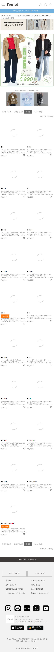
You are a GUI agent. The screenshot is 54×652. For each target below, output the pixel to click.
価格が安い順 (6, 112)
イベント (12, 16)
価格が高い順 (18, 112)
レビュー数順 (37, 112)
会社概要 (8, 580)
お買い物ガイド (10, 585)
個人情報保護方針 (37, 589)
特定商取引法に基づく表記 (14, 589)
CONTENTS (40, 574)
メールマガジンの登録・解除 (15, 593)
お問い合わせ (35, 585)
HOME (4, 16)
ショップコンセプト (38, 581)
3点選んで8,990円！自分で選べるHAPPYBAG (34, 16)
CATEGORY (14, 574)
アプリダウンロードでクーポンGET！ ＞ (27, 11)
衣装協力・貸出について (40, 593)
